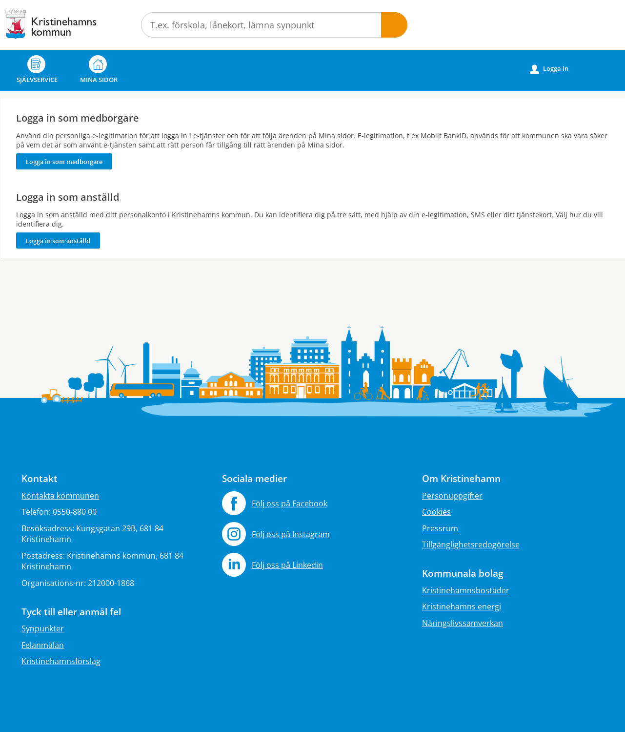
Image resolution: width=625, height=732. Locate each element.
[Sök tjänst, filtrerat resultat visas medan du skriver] (274, 25)
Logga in (549, 69)
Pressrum (440, 528)
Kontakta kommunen (60, 495)
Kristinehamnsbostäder (465, 590)
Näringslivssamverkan (462, 623)
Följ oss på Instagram (291, 534)
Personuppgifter (452, 495)
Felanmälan (42, 645)
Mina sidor (99, 69)
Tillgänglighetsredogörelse (471, 544)
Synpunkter (42, 628)
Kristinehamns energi (461, 606)
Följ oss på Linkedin (287, 565)
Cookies (436, 511)
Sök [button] (394, 25)
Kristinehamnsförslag (61, 661)
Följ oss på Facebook (289, 503)
